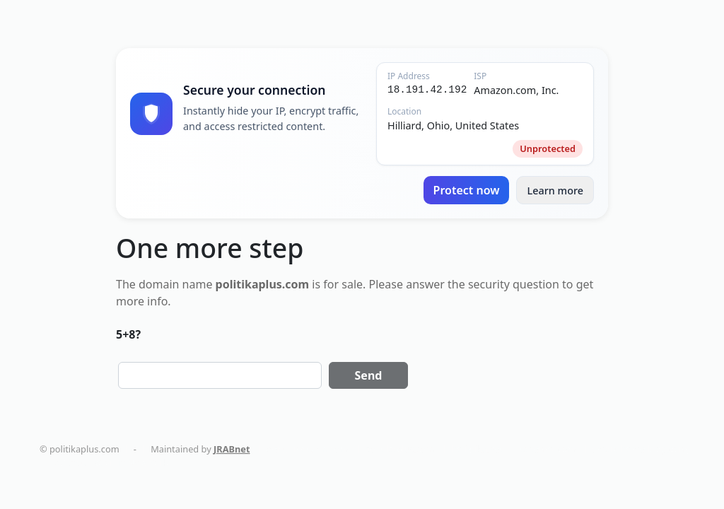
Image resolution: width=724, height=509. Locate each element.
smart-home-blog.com (639, 449)
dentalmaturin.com (308, 449)
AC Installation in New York (111, 462)
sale (352, 284)
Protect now (466, 190)
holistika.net (477, 449)
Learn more (555, 190)
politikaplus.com (400, 449)
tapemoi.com (548, 449)
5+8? (128, 334)
